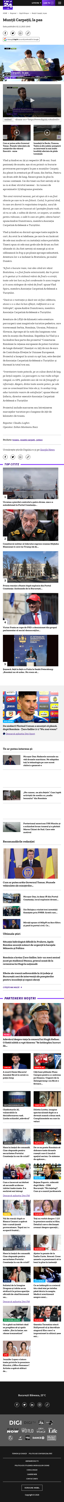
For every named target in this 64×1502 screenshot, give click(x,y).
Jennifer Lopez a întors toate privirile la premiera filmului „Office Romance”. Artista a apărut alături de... (16, 1365)
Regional (13, 13)
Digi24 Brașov (24, 13)
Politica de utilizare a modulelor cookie (32, 1465)
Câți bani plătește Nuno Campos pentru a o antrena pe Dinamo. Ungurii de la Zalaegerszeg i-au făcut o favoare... (47, 1077)
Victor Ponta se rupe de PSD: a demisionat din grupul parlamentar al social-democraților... (30, 629)
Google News (47, 449)
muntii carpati (27, 439)
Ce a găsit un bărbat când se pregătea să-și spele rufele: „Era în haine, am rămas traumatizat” (15, 1329)
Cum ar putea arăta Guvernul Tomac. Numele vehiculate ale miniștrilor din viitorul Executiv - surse (16, 147)
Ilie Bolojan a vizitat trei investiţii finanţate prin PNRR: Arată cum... (40, 911)
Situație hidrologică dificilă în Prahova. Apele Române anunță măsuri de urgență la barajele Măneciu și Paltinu (29, 945)
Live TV (46, 3)
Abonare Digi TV (32, 1461)
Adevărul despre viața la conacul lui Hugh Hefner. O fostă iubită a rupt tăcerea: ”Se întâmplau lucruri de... (32, 1042)
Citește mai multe (11, 987)
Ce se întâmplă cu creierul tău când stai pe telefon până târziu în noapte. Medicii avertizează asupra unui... (47, 1291)
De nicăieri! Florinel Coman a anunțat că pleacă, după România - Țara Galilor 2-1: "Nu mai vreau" (30, 727)
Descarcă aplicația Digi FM (16, 1195)
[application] (32, 100)
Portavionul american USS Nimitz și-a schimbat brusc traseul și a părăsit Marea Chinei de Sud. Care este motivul (42, 828)
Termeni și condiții (19, 1453)
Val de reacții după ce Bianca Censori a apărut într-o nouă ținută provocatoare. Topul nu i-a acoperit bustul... (16, 1224)
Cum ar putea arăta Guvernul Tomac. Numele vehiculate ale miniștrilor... (29, 884)
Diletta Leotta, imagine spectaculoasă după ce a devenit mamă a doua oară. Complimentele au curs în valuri (47, 1115)
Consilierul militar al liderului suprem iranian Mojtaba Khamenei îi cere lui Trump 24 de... (31, 545)
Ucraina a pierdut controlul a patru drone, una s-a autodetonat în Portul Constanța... (28, 503)
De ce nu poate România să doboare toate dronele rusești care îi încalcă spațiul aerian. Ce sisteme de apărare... (47, 1153)
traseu (15, 439)
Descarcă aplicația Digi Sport (20, 733)
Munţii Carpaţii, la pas (39, 13)
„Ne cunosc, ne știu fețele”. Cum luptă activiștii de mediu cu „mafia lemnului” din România (42, 795)
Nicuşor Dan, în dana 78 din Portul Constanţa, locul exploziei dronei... (41, 898)
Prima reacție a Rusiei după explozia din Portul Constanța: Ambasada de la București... (27, 587)
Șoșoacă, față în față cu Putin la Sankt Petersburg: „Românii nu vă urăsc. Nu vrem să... (28, 671)
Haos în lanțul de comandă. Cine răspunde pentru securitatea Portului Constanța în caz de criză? (16, 1152)
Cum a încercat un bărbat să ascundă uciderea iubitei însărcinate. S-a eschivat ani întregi (16, 1186)
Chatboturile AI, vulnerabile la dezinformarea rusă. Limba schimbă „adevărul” (16, 1114)
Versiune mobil (32, 1487)
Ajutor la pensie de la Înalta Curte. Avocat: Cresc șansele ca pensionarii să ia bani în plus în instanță (47, 1258)
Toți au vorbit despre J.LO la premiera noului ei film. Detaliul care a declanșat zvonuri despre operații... (47, 1223)
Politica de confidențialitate (40, 1453)
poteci (39, 439)
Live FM (35, 3)
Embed (8, 119)
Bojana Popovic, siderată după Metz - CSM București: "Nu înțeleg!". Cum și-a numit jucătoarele (47, 1186)
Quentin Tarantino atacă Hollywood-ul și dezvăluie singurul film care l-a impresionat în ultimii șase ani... (47, 1330)
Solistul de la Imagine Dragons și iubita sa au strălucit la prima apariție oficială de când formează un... (16, 1291)
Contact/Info (32, 1479)
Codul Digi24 (32, 1470)
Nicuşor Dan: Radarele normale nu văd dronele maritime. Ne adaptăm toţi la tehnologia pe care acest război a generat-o (41, 761)
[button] (32, 100)
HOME (5, 13)
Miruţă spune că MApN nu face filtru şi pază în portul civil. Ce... (42, 924)
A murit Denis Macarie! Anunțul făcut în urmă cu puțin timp (15, 1074)
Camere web (32, 1474)
